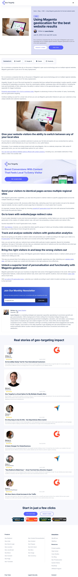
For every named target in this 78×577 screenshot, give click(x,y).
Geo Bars (30, 551)
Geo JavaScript (9, 550)
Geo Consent (8, 556)
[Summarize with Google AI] (28, 61)
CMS (43, 11)
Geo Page (7, 558)
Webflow (54, 541)
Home (35, 11)
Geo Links (7, 541)
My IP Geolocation (57, 560)
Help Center (55, 551)
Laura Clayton (49, 31)
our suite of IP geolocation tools (14, 279)
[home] (9, 3)
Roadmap (54, 566)
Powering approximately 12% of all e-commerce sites (18, 91)
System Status (56, 563)
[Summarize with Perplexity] (49, 61)
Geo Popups (31, 545)
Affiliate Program (56, 568)
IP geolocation (6, 239)
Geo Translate (9, 561)
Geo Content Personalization (32, 539)
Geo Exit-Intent (32, 548)
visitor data (71, 274)
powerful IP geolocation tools (41, 208)
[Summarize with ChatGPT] (17, 61)
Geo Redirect (8, 227)
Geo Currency (32, 557)
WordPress (55, 538)
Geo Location (8, 547)
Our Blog (54, 557)
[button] (73, 2)
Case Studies (55, 554)
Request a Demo (41, 47)
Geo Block (8, 553)
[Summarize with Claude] (39, 61)
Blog (39, 11)
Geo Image (31, 554)
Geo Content (31, 543)
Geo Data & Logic (10, 544)
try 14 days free (30, 514)
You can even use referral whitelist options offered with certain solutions (23, 151)
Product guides (56, 548)
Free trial (57, 47)
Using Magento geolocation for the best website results (60, 11)
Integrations (54, 534)
